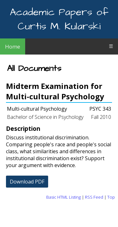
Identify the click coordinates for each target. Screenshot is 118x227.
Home (12, 46)
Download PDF (27, 181)
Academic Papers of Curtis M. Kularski (59, 19)
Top (111, 197)
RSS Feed (94, 197)
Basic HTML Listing (63, 197)
